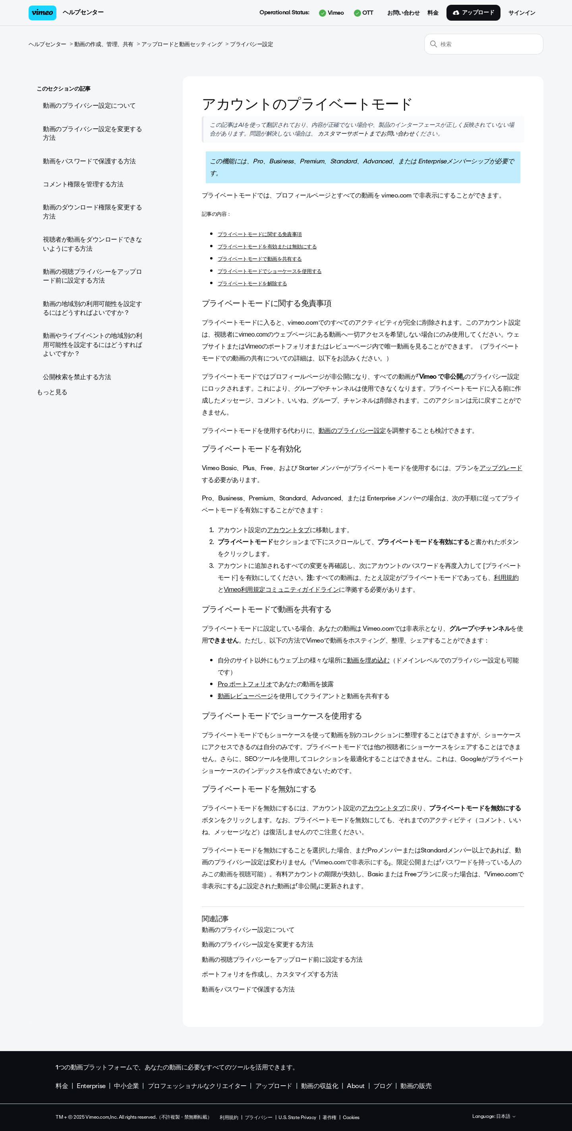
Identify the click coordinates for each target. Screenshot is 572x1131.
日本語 (506, 1116)
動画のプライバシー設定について (89, 105)
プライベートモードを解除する (252, 284)
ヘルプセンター (83, 12)
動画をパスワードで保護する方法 (89, 161)
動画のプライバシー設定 (352, 430)
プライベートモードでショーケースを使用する (270, 271)
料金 (432, 13)
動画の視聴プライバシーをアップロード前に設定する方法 (92, 276)
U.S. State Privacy (297, 1117)
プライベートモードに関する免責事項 (260, 234)
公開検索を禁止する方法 (77, 377)
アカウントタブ (288, 530)
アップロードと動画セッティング (181, 44)
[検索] (484, 44)
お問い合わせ (403, 13)
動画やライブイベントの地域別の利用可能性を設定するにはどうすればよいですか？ (92, 344)
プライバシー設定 (251, 44)
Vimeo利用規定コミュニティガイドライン (281, 589)
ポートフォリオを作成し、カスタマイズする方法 (270, 974)
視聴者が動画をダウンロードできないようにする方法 (92, 244)
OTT (363, 13)
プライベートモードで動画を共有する (260, 259)
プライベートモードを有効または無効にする (267, 247)
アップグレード (500, 468)
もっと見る (52, 392)
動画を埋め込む (368, 660)
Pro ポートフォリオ (245, 684)
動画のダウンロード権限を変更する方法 (92, 211)
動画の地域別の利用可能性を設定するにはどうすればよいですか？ (92, 308)
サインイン (521, 13)
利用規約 (506, 577)
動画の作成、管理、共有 (103, 44)
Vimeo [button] (331, 13)
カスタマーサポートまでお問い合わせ (365, 133)
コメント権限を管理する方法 (83, 184)
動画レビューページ (245, 696)
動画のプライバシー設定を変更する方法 (92, 133)
